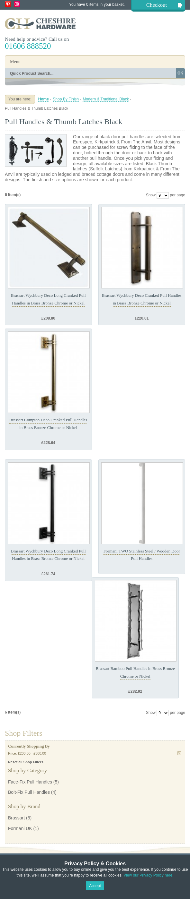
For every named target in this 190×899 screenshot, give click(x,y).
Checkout (156, 5)
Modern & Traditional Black (106, 99)
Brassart (16, 817)
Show (151, 195)
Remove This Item (179, 753)
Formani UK (20, 828)
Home (43, 99)
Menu (15, 61)
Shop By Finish (66, 99)
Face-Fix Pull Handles (30, 781)
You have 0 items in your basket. (97, 4)
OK (180, 73)
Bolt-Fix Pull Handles (29, 792)
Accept (95, 886)
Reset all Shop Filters (25, 762)
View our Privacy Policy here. (148, 875)
